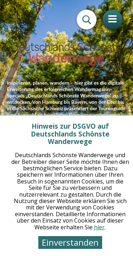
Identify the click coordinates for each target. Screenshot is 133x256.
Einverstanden (70, 242)
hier (99, 227)
